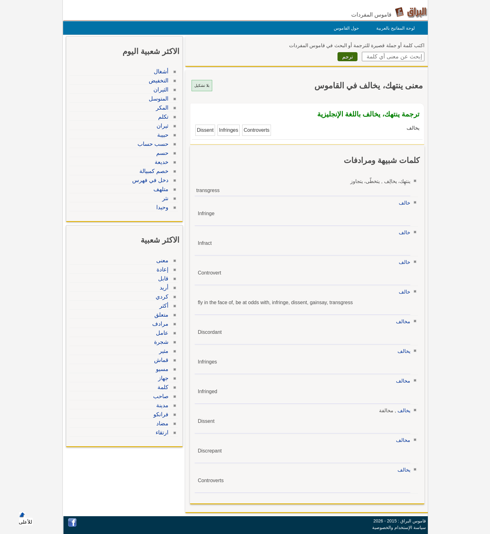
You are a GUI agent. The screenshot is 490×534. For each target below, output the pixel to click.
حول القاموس (345, 28)
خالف (403, 202)
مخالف (401, 321)
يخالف (402, 351)
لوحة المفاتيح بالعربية (394, 28)
